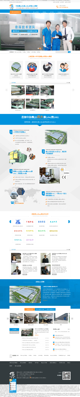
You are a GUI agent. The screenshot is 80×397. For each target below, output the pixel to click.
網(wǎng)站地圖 (56, 2)
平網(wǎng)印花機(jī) (23, 355)
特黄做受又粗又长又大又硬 (42, 395)
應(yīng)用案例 (36, 12)
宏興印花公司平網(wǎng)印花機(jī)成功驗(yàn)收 (30, 338)
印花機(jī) (30, 355)
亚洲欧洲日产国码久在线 (34, 393)
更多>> (69, 329)
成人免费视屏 (70, 394)
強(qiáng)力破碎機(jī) (53, 355)
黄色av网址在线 (77, 393)
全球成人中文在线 (3, 394)
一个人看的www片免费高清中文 (7, 396)
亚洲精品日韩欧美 (32, 396)
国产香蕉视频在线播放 (54, 394)
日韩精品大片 (72, 393)
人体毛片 (54, 395)
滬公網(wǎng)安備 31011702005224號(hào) (38, 377)
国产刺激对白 (27, 393)
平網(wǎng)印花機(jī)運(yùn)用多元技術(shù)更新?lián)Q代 (31, 342)
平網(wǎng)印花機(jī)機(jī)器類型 (27, 349)
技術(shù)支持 (13, 387)
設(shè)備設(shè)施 (40, 309)
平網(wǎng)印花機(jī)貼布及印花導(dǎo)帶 (29, 347)
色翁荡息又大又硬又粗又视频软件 (70, 395)
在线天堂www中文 (47, 396)
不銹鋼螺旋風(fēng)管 (62, 355)
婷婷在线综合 (52, 393)
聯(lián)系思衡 (68, 2)
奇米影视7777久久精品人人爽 (8, 395)
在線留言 (62, 2)
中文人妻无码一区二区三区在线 (18, 396)
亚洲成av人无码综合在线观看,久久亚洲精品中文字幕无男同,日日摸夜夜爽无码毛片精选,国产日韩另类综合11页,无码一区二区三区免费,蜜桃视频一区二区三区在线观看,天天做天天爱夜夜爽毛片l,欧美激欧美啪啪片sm (35, 0)
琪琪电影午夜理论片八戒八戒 (15, 393)
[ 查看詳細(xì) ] (45, 300)
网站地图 (72, 385)
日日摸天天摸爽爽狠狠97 (28, 394)
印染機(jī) (34, 355)
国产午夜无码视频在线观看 (39, 396)
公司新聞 (14, 329)
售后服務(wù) (60, 12)
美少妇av (29, 395)
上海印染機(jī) (40, 355)
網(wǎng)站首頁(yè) (15, 12)
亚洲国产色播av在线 (66, 393)
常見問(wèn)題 (56, 329)
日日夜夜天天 (22, 393)
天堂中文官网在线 (34, 395)
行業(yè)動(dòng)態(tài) (14, 333)
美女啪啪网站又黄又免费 (60, 395)
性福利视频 (43, 394)
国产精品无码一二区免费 (36, 394)
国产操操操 (16, 394)
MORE (67, 82)
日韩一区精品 (26, 396)
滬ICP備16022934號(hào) (38, 372)
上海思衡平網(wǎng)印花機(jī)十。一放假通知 (29, 340)
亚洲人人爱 (8, 393)
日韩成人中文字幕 (50, 395)
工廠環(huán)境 (29, 309)
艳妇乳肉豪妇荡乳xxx (58, 393)
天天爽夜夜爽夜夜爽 (24, 395)
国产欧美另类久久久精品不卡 (63, 394)
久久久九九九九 (47, 394)
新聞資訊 (44, 12)
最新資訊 (30, 362)
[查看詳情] (37, 335)
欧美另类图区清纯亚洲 (10, 394)
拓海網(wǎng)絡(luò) (26, 377)
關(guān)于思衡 (44, 362)
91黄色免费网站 (20, 394)
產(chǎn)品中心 (26, 12)
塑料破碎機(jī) (46, 355)
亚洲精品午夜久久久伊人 (43, 393)
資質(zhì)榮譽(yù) (50, 309)
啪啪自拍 (48, 393)
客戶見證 (52, 12)
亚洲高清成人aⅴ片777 (16, 395)
